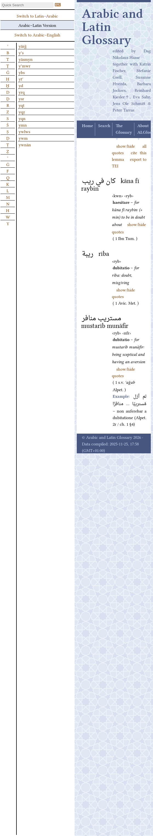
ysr (21, 98)
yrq (22, 92)
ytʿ (21, 79)
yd (21, 85)
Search (104, 126)
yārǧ (23, 46)
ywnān (25, 144)
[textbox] (27, 5)
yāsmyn (26, 59)
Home (87, 126)
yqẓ (22, 111)
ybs (22, 72)
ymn (23, 125)
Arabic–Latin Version (37, 25)
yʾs (21, 52)
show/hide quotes (123, 372)
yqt (21, 105)
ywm (23, 138)
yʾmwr (24, 65)
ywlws (24, 131)
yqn (22, 118)
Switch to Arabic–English (37, 35)
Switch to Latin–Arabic (37, 16)
